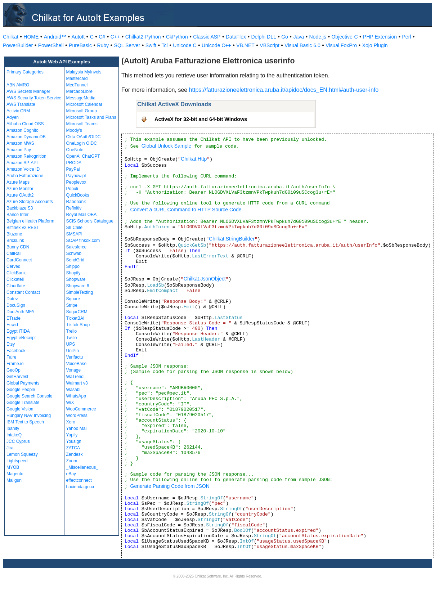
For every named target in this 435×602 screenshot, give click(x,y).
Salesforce (76, 247)
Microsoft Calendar (84, 104)
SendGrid (75, 259)
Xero (70, 421)
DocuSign (15, 305)
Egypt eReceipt (21, 337)
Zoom (71, 460)
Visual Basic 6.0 (302, 45)
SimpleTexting (79, 292)
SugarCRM (77, 311)
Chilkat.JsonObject (205, 279)
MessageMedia (80, 97)
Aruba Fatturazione (24, 175)
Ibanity (12, 428)
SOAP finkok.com (83, 240)
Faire (11, 357)
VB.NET (245, 45)
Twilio (71, 337)
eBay (71, 473)
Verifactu (74, 357)
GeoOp (13, 370)
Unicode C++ (216, 45)
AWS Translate (20, 104)
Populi (72, 188)
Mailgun (14, 480)
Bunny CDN (17, 247)
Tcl (165, 45)
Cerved (13, 266)
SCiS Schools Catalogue (89, 221)
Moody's (74, 130)
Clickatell (15, 279)
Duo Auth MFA (20, 311)
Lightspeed (17, 460)
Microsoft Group (81, 110)
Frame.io (14, 363)
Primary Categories (25, 72)
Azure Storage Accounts (29, 201)
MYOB (12, 467)
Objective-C (344, 37)
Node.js (317, 37)
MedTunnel (77, 84)
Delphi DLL (263, 37)
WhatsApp (76, 396)
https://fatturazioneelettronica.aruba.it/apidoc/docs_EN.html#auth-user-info (284, 90)
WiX (70, 402)
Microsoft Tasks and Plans (91, 117)
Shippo (73, 266)
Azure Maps (18, 182)
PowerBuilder (18, 45)
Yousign (73, 441)
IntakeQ (14, 434)
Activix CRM (18, 110)
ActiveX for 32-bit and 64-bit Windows (200, 119)
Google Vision (19, 409)
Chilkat (10, 37)
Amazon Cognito (22, 130)
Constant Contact (23, 292)
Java (298, 37)
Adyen (12, 117)
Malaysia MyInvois (84, 72)
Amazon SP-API (22, 162)
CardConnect (19, 259)
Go (284, 37)
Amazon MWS (20, 143)
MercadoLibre (79, 91)
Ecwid (12, 324)
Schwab (74, 253)
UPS (70, 344)
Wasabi (73, 389)
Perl (406, 37)
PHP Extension (380, 37)
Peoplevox (76, 182)
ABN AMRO (17, 84)
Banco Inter (17, 214)
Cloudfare (15, 285)
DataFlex (236, 37)
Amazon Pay (18, 149)
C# (102, 37)
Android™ (55, 37)
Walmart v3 (77, 383)
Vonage (73, 370)
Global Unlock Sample (167, 146)
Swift (150, 45)
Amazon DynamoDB (26, 136)
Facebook (16, 350)
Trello (71, 331)
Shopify (73, 272)
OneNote (75, 149)
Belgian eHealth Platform (30, 221)
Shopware (76, 279)
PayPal (73, 169)
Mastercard (77, 78)
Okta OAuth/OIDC (83, 136)
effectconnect (79, 480)
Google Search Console (29, 396)
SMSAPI (74, 234)
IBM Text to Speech (25, 421)
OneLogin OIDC (81, 143)
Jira (9, 447)
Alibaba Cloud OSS (25, 123)
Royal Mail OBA (81, 214)
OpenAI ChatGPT (83, 156)
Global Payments (22, 383)
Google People (20, 389)
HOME (31, 37)
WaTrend (75, 376)
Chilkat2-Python (143, 37)
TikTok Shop (78, 324)
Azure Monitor (19, 188)
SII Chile (74, 227)
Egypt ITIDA (18, 331)
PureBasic (80, 45)
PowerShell (51, 45)
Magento (14, 473)
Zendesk (74, 454)
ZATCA (73, 447)
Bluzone (14, 234)
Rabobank (76, 201)
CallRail (13, 253)
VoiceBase (76, 363)
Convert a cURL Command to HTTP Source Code (186, 209)
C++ (115, 37)
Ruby (103, 45)
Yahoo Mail (77, 428)
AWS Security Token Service (33, 97)
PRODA (74, 162)
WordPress (77, 415)
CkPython (177, 37)
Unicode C (184, 45)
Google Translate (22, 402)
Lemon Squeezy (22, 454)
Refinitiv (74, 208)
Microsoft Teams (82, 123)
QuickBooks (77, 195)
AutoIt (78, 37)
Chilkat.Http (194, 159)
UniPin (72, 350)
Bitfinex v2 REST (22, 227)
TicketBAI (75, 318)
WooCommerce (81, 409)
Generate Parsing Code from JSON (170, 486)
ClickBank (16, 272)
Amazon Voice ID (23, 169)
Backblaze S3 (19, 208)
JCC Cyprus (18, 441)
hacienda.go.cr (80, 486)
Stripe (71, 305)
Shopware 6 (77, 285)
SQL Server (127, 45)
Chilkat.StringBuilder (232, 239)
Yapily (72, 434)
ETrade (13, 318)
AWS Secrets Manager (28, 91)
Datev (12, 298)
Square (73, 298)
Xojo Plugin (375, 45)
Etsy (10, 344)
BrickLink (15, 240)
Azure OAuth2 (19, 195)
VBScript (269, 45)
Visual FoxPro (341, 45)
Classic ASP (206, 37)
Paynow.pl (76, 175)
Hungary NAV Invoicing (28, 415)
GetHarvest (17, 376)
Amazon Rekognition (26, 156)
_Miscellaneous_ (82, 467)
